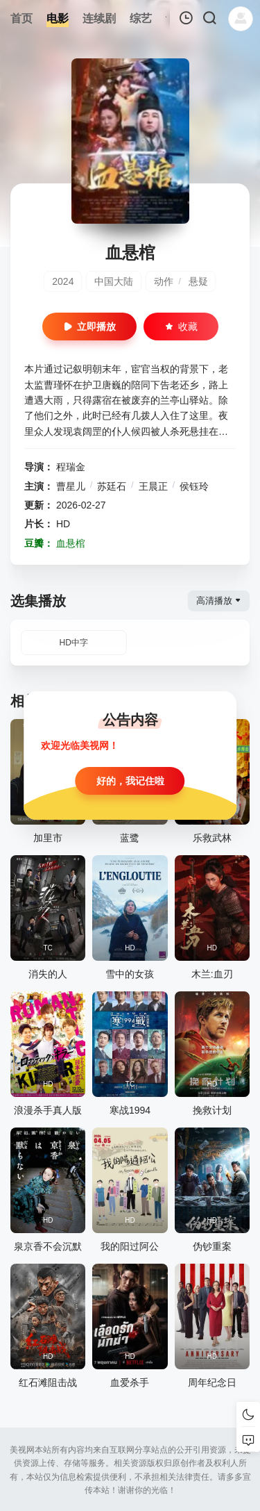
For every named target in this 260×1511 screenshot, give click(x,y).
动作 (163, 281)
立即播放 (89, 326)
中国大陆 (113, 281)
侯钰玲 (194, 486)
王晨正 (153, 486)
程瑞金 (70, 466)
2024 (62, 281)
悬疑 (198, 281)
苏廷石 (111, 486)
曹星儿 (70, 486)
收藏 (181, 326)
